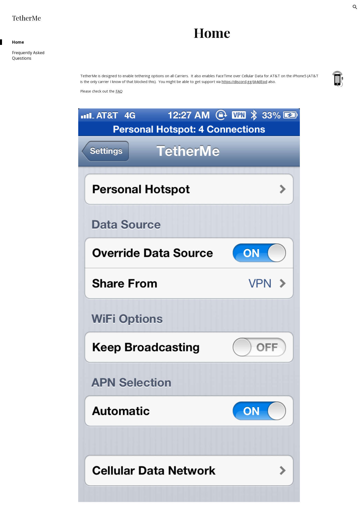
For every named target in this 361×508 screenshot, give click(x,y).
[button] (355, 7)
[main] (212, 32)
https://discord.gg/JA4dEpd (244, 81)
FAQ (119, 91)
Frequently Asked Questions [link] (28, 55)
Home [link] (18, 42)
